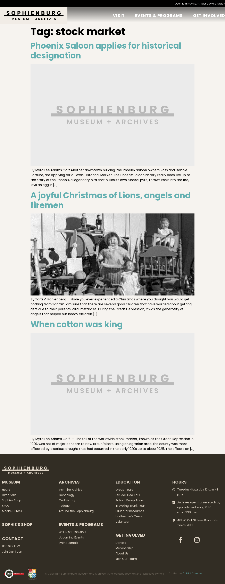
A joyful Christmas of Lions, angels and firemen (111, 200)
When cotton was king (77, 324)
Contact (12, 539)
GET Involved (209, 15)
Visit (119, 15)
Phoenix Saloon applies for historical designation (106, 50)
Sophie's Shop (17, 524)
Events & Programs (159, 15)
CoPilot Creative (192, 573)
